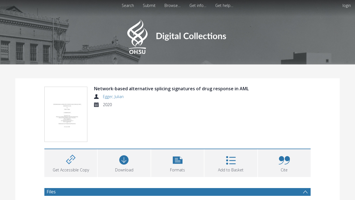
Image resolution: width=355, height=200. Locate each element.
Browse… (172, 5)
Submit (149, 5)
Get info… (197, 5)
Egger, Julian (113, 96)
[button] (177, 162)
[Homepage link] (177, 35)
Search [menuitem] (128, 5)
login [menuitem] (347, 5)
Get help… (224, 5)
